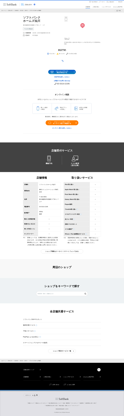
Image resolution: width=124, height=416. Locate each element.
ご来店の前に (47, 377)
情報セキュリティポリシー (41, 403)
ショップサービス (68, 377)
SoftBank (10, 4)
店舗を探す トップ (28, 370)
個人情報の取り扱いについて (55, 403)
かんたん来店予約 (88, 377)
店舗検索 (16, 10)
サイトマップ (75, 405)
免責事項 (82, 403)
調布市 (26, 10)
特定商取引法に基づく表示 (52, 405)
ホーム (4, 10)
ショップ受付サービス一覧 (62, 351)
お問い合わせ (55, 384)
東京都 (21, 10)
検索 (85, 294)
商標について (31, 403)
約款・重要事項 (66, 403)
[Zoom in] (66, 18)
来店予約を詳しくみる (61, 77)
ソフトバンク (62, 399)
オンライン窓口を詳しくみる (61, 128)
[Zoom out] (66, 20)
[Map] (82, 28)
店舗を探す (10, 10)
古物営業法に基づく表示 (90, 403)
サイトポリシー (74, 403)
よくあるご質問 (71, 384)
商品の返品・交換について (65, 405)
